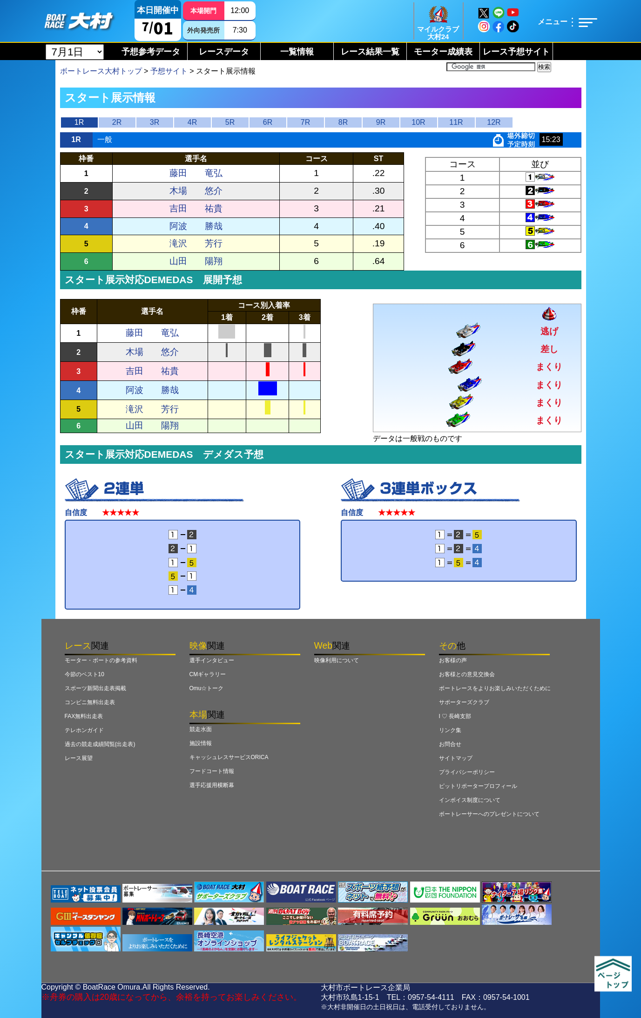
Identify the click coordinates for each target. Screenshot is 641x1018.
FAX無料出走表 (84, 716)
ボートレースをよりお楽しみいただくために (495, 688)
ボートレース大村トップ (101, 71)
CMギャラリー (207, 674)
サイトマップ (455, 758)
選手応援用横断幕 (211, 785)
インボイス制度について (469, 800)
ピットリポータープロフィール (478, 786)
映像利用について (336, 660)
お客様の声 (453, 660)
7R (305, 122)
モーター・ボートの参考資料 (101, 660)
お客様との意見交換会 (467, 674)
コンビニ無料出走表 (90, 702)
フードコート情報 (211, 771)
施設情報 (200, 743)
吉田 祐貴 (196, 208)
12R (493, 122)
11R (456, 122)
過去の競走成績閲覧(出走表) (100, 744)
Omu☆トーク (206, 688)
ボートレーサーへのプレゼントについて (489, 814)
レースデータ (224, 51)
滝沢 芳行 (196, 243)
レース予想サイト (516, 51)
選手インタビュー (211, 660)
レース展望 (79, 758)
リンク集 (450, 730)
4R (192, 122)
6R (267, 122)
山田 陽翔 (196, 261)
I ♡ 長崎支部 (455, 716)
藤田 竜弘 (196, 173)
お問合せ (450, 744)
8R (343, 122)
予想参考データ (150, 51)
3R (154, 122)
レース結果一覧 (370, 51)
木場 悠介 (196, 191)
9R (380, 122)
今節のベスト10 (84, 674)
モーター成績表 (443, 51)
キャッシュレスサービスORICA (229, 757)
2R (116, 122)
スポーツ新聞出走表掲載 (95, 688)
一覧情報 (297, 51)
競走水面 (200, 729)
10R (418, 122)
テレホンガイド (84, 730)
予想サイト (169, 71)
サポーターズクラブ (464, 702)
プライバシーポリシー (467, 772)
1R (79, 122)
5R (230, 122)
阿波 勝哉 (196, 226)
